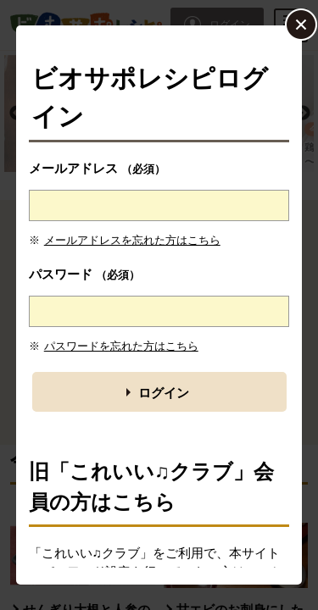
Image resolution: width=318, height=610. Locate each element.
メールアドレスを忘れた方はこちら (132, 240)
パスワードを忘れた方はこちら (121, 346)
